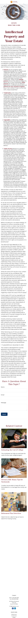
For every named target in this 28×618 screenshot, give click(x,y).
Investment (14, 615)
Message (3, 402)
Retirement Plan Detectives (11, 513)
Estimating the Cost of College (12, 450)
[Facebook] (13, 608)
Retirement (14, 614)
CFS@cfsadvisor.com (14, 606)
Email (2, 395)
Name (2, 387)
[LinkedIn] (15, 608)
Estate (14, 617)
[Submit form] (4, 414)
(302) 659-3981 (15, 597)
